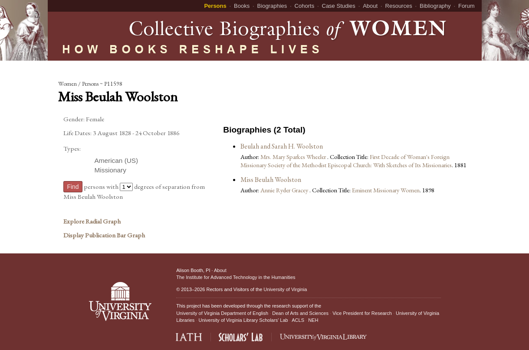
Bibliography (435, 6)
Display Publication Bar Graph (104, 235)
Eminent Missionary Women (386, 190)
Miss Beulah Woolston (270, 179)
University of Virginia (285, 289)
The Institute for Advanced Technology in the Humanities (235, 277)
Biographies (272, 6)
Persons (215, 6)
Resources (398, 6)
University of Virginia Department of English (222, 313)
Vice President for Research (362, 313)
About (370, 6)
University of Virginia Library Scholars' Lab (243, 320)
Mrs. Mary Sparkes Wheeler (293, 156)
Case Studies (338, 6)
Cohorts (305, 6)
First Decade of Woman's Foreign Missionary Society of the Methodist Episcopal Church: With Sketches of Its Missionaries (346, 160)
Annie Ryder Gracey (284, 190)
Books (242, 6)
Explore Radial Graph (92, 221)
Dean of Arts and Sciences (300, 313)
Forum (466, 6)
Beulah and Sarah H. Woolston (281, 146)
